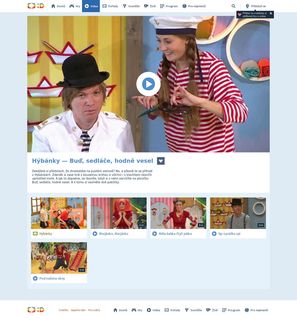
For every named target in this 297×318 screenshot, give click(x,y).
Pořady (110, 6)
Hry (74, 6)
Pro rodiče (94, 310)
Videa (91, 6)
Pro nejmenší (194, 6)
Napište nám (78, 310)
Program (168, 6)
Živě (149, 6)
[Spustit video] (148, 84)
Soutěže (131, 6)
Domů (57, 6)
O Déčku (63, 310)
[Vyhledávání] (233, 6)
